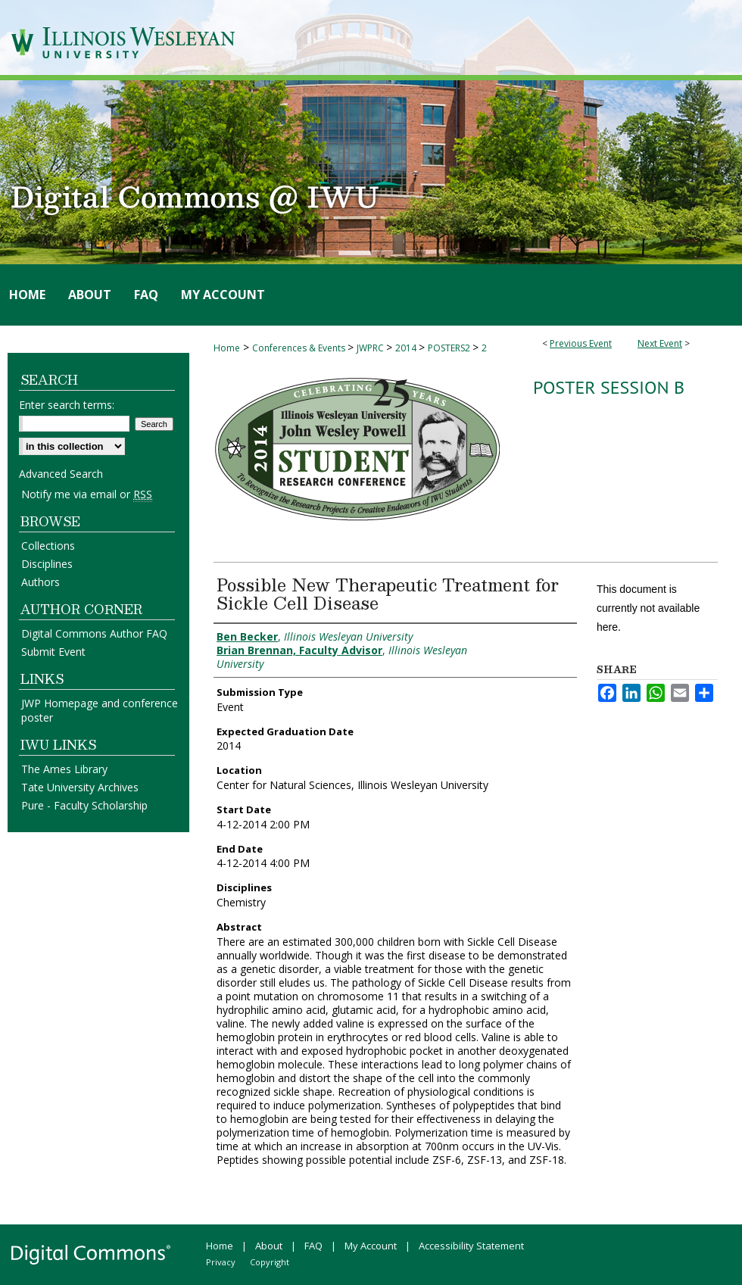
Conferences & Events (300, 348)
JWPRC (371, 348)
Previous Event (581, 343)
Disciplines (47, 564)
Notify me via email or (86, 494)
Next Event (660, 343)
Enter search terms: (66, 405)
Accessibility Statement (471, 1245)
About (268, 1245)
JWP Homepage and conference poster (99, 710)
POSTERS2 (450, 348)
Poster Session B (608, 387)
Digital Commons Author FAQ (94, 633)
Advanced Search (61, 473)
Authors (40, 582)
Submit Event (53, 651)
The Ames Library (64, 769)
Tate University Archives (80, 787)
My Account (370, 1245)
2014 (407, 348)
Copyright (269, 1262)
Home (227, 348)
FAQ (313, 1245)
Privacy (220, 1262)
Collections (48, 545)
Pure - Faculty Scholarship (84, 805)
